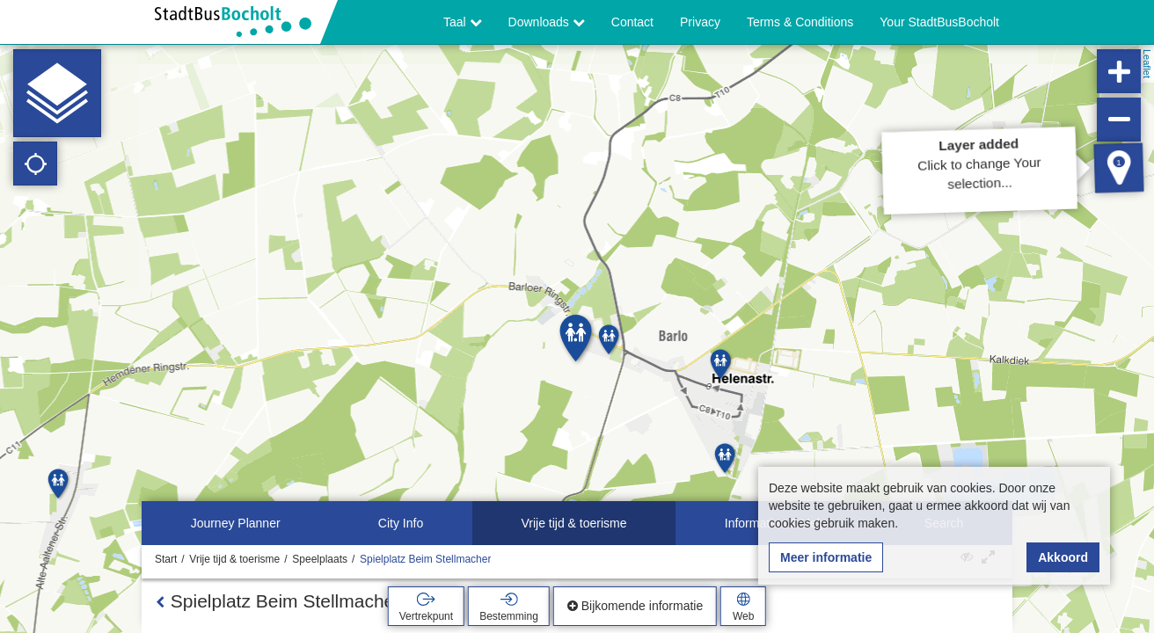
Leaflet (1147, 63)
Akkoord (1063, 557)
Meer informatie (826, 557)
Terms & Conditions (800, 22)
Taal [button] (462, 22)
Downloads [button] (546, 22)
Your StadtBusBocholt (939, 22)
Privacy (700, 22)
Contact (632, 22)
